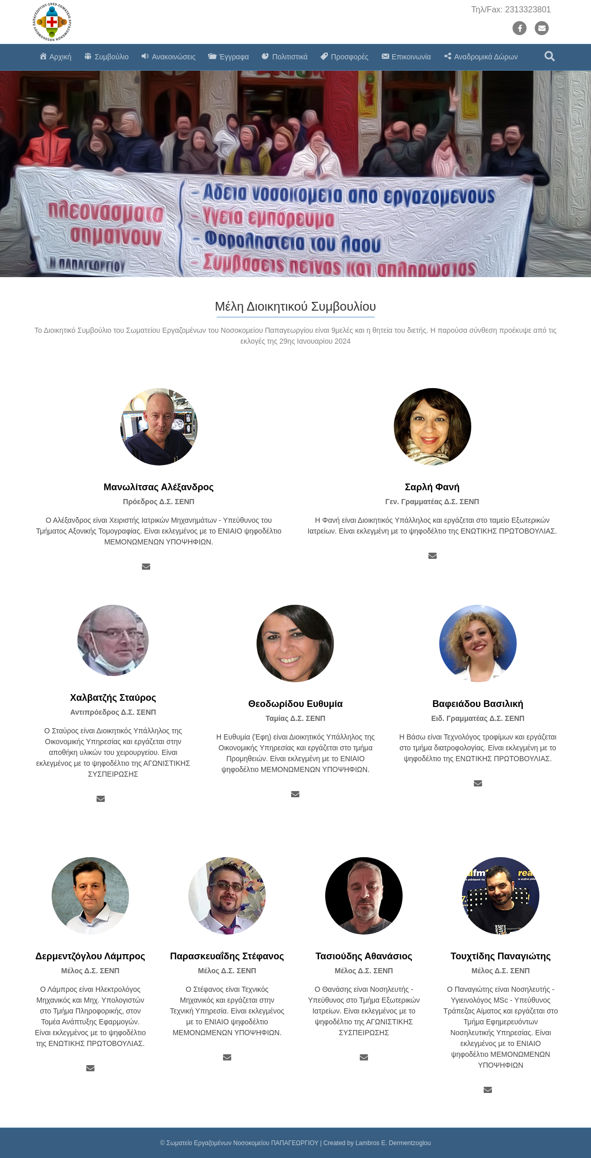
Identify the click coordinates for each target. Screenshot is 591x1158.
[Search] (549, 56)
